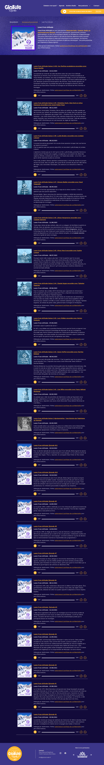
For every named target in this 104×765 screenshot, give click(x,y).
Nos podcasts (14, 22)
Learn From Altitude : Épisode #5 (45, 607)
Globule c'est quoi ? (50, 5)
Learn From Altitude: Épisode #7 (45, 553)
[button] (85, 5)
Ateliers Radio (71, 5)
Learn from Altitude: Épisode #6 (45, 580)
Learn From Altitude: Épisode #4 (45, 634)
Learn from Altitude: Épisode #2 (45, 683)
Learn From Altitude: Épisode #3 (45, 665)
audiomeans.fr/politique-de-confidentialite (73, 46)
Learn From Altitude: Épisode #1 (45, 714)
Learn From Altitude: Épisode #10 (46, 472)
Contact (96, 5)
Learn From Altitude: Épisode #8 (45, 526)
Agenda (61, 5)
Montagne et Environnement (30, 22)
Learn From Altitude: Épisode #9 (45, 501)
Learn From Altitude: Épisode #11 (46, 445)
